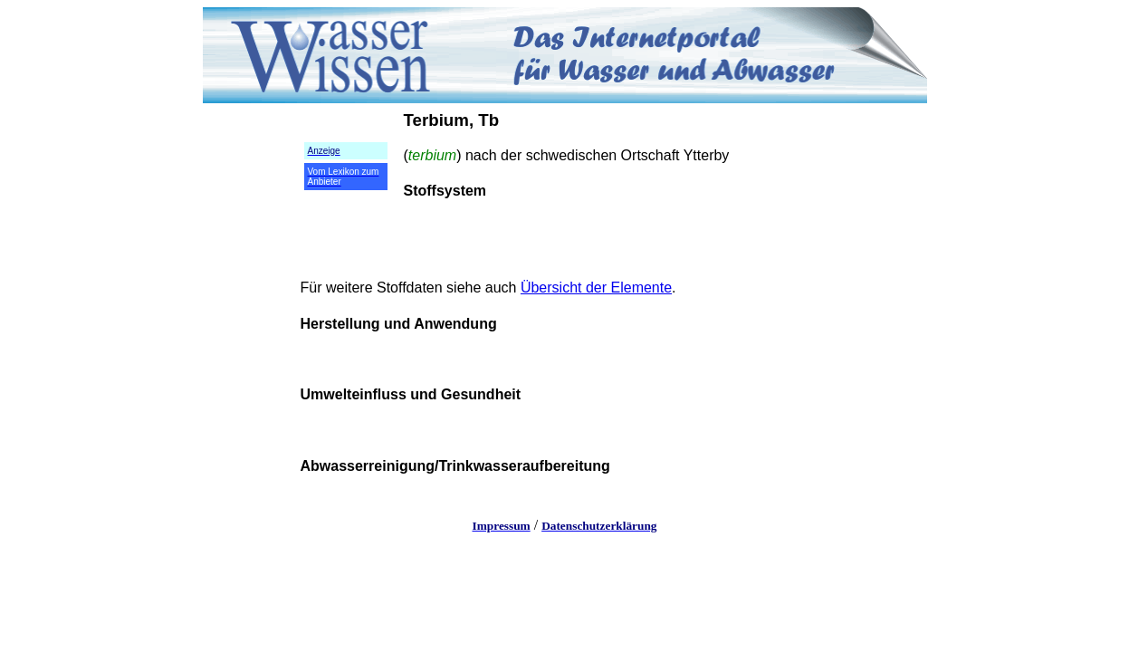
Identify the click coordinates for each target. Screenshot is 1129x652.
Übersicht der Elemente (596, 287)
